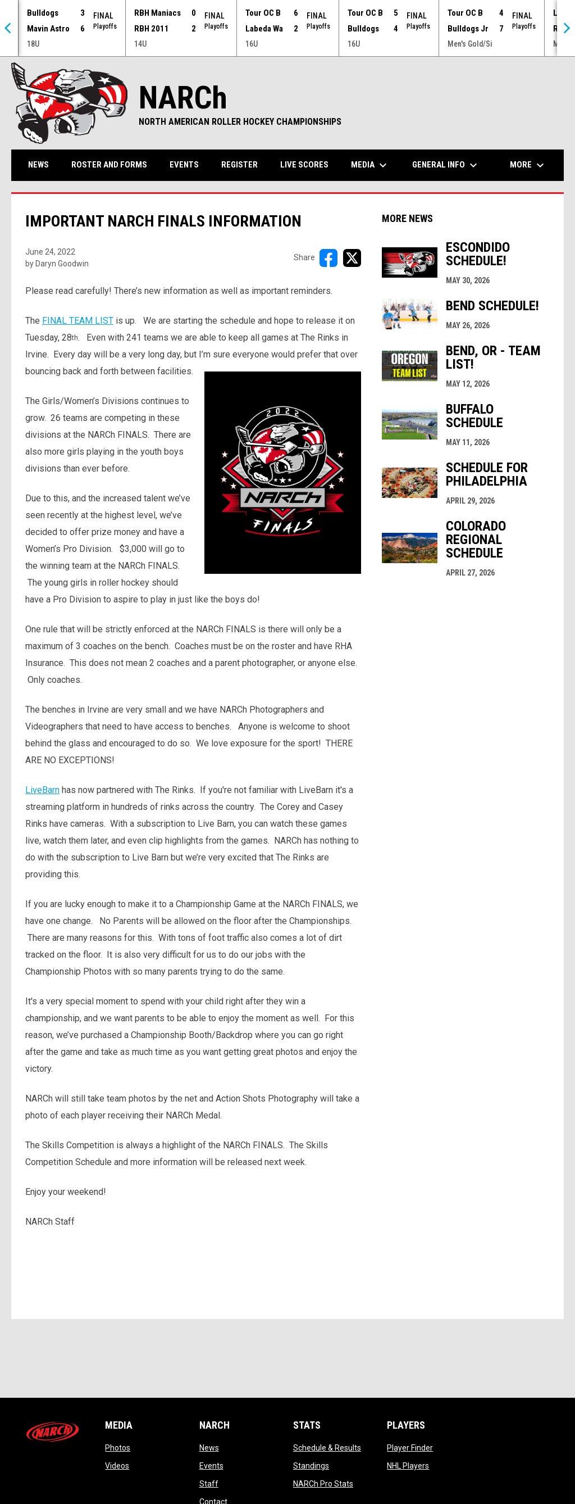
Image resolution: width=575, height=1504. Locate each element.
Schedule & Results (327, 1447)
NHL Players (408, 1465)
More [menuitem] (528, 165)
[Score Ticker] (287, 28)
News (209, 1447)
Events (211, 1465)
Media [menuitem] (370, 165)
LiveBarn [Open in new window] (42, 790)
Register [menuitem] (239, 165)
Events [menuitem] (184, 165)
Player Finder (410, 1447)
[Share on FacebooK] (328, 258)
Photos (117, 1447)
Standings (311, 1465)
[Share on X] (352, 258)
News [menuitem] (38, 165)
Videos (117, 1465)
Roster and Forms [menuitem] (109, 165)
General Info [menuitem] (446, 165)
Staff (208, 1483)
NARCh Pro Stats (323, 1483)
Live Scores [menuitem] (304, 165)
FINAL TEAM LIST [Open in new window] (77, 320)
